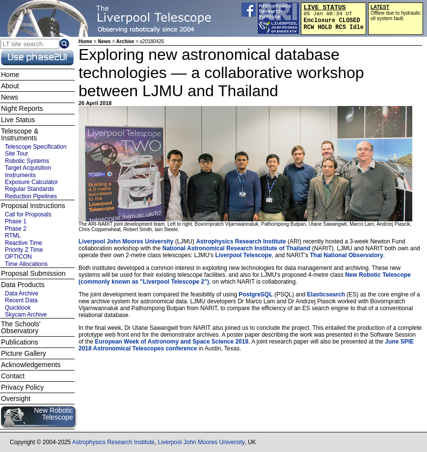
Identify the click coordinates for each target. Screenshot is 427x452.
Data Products (23, 285)
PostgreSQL (255, 294)
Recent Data (21, 300)
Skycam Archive (26, 314)
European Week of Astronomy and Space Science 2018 (171, 341)
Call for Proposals (28, 214)
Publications (19, 342)
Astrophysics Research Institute (241, 241)
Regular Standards (29, 189)
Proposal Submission (33, 273)
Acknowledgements (30, 365)
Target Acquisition (28, 167)
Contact (13, 376)
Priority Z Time (24, 249)
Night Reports (22, 108)
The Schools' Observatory (21, 327)
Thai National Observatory (346, 255)
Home (85, 41)
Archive (125, 41)
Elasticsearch (326, 294)
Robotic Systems (27, 161)
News (104, 41)
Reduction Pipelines (31, 196)
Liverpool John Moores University (126, 241)
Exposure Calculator (31, 182)
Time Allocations (26, 264)
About (10, 86)
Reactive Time (23, 242)
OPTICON (18, 256)
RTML (13, 235)
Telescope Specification (35, 146)
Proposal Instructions (33, 206)
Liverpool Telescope (243, 255)
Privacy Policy (22, 387)
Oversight (15, 398)
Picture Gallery (23, 353)
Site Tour (16, 153)
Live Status (18, 120)
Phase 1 (16, 221)
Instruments (20, 175)
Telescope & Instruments (19, 134)
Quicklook (18, 307)
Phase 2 (16, 228)
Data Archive (21, 293)
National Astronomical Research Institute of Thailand (236, 248)
